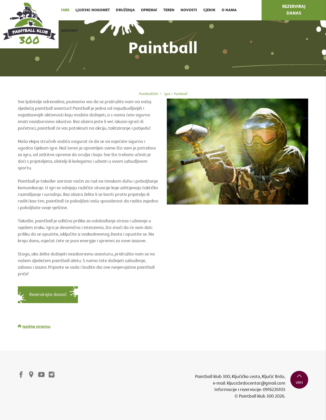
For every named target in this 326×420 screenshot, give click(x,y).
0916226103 (274, 389)
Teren (168, 10)
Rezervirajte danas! (47, 294)
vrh (299, 379)
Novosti (189, 10)
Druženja (125, 10)
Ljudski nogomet (92, 10)
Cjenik (209, 10)
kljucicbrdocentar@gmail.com (256, 383)
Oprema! (149, 10)
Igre (65, 10)
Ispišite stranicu (34, 326)
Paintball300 (148, 94)
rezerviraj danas (293, 10)
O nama (229, 10)
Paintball (180, 94)
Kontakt (69, 30)
